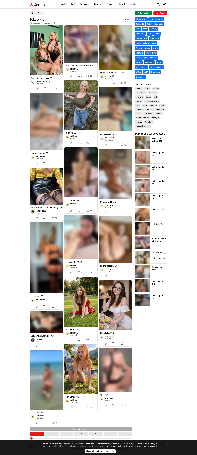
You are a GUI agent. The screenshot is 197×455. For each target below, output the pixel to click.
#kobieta (159, 114)
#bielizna (138, 122)
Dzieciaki (140, 24)
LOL (149, 33)
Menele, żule (141, 38)
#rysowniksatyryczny (143, 126)
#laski (137, 105)
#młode (156, 89)
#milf (155, 97)
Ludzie (133, 4)
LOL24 (34, 4)
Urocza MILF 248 (74, 262)
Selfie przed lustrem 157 (112, 72)
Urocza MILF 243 (108, 201)
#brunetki (139, 97)
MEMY (157, 33)
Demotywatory (156, 19)
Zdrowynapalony (43, 81)
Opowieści (85, 4)
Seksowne (149, 62)
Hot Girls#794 (72, 329)
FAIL (138, 29)
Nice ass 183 (37, 296)
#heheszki (139, 109)
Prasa (109, 4)
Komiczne (140, 33)
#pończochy (160, 109)
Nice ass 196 (37, 412)
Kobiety (153, 29)
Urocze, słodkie (156, 67)
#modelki (153, 105)
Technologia (141, 67)
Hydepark (120, 4)
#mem (144, 105)
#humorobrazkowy (142, 118)
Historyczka (41, 211)
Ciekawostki (141, 19)
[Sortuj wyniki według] (124, 19)
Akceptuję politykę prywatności (100, 451)
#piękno (147, 89)
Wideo (64, 4)
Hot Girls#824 (107, 134)
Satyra (138, 62)
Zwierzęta (155, 72)
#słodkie (162, 105)
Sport (159, 62)
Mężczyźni (154, 38)
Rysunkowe (151, 53)
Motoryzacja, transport (146, 43)
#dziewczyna (148, 114)
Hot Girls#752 (72, 200)
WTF (146, 72)
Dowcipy (98, 4)
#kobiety (138, 89)
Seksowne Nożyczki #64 (42, 335)
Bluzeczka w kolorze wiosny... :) (46, 207)
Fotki (73, 4)
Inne (145, 29)
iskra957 (39, 339)
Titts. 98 (104, 395)
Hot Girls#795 (107, 333)
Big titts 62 (71, 132)
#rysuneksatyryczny (152, 101)
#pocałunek (149, 122)
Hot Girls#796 (72, 396)
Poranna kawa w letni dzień (79, 65)
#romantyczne (140, 93)
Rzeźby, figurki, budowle (146, 57)
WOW (138, 72)
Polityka (139, 53)
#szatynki (138, 101)
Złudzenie (140, 77)
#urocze (138, 114)
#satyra (148, 97)
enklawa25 (75, 69)
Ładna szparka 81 (108, 265)
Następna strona (81, 429)
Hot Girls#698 (158, 210)
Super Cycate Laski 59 (41, 78)
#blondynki (153, 93)
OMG (155, 48)
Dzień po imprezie (155, 24)
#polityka (155, 118)
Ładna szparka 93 (39, 153)
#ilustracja (149, 109)
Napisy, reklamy (143, 48)
